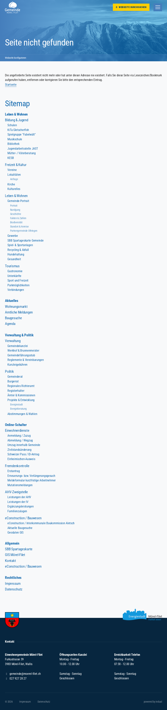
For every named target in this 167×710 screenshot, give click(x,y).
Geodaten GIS (15, 532)
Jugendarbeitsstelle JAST (22, 148)
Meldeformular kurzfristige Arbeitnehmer (31, 480)
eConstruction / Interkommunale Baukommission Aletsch (40, 523)
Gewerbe (12, 236)
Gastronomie (14, 271)
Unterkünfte (14, 276)
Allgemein (12, 543)
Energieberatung (18, 408)
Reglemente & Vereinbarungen (25, 360)
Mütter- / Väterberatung (21, 153)
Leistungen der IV (17, 501)
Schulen (12, 125)
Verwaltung (12, 340)
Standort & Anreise (19, 226)
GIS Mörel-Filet (15, 554)
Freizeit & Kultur (15, 165)
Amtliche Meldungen (19, 312)
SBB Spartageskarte (18, 549)
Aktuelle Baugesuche (19, 527)
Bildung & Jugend (16, 120)
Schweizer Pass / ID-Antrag (23, 454)
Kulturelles (13, 189)
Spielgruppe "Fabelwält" (21, 134)
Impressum (12, 583)
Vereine (12, 170)
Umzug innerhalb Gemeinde (23, 445)
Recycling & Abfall (18, 250)
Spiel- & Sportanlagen (20, 245)
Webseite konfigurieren (16, 57)
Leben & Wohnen (16, 114)
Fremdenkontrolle (17, 465)
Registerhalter (15, 390)
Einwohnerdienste (17, 430)
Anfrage (14, 179)
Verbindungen (15, 290)
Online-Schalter (15, 425)
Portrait (13, 205)
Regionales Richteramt (20, 386)
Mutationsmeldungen (19, 485)
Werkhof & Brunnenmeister (23, 350)
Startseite (10, 84)
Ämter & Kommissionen (21, 395)
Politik (9, 371)
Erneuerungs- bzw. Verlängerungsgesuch (31, 475)
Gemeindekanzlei (17, 346)
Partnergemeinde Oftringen (23, 230)
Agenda (10, 323)
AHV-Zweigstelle (16, 492)
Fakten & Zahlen (18, 218)
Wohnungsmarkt (16, 306)
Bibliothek (13, 144)
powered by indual (153, 701)
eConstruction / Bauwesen (23, 517)
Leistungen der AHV (19, 497)
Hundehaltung (15, 254)
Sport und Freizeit (17, 280)
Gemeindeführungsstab (21, 355)
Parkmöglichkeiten (18, 285)
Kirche (11, 184)
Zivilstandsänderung (19, 449)
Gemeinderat (14, 376)
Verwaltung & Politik (19, 335)
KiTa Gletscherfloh (18, 130)
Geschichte (15, 213)
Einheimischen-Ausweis (21, 459)
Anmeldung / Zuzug (18, 435)
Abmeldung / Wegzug (20, 440)
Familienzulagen (17, 511)
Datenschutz (13, 588)
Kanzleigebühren (17, 364)
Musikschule (14, 139)
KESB (10, 158)
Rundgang (15, 209)
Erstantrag (13, 471)
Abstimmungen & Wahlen (22, 414)
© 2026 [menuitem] (9, 701)
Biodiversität (16, 222)
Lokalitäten (14, 174)
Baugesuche (13, 318)
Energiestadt (16, 404)
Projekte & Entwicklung (20, 400)
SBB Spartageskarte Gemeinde (25, 240)
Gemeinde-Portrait (18, 201)
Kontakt (10, 560)
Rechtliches (13, 577)
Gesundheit (14, 259)
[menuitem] (83, 114)
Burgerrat (12, 381)
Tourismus (12, 266)
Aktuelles (11, 301)
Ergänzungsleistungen (20, 506)
